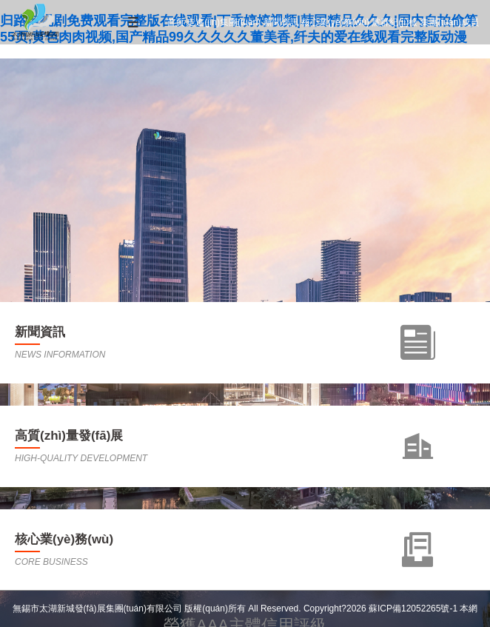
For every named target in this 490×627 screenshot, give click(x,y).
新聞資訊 (281, 22)
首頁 (175, 22)
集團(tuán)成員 (449, 22)
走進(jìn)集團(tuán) (224, 22)
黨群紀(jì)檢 (394, 22)
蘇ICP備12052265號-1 (413, 608)
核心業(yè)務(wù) (335, 22)
